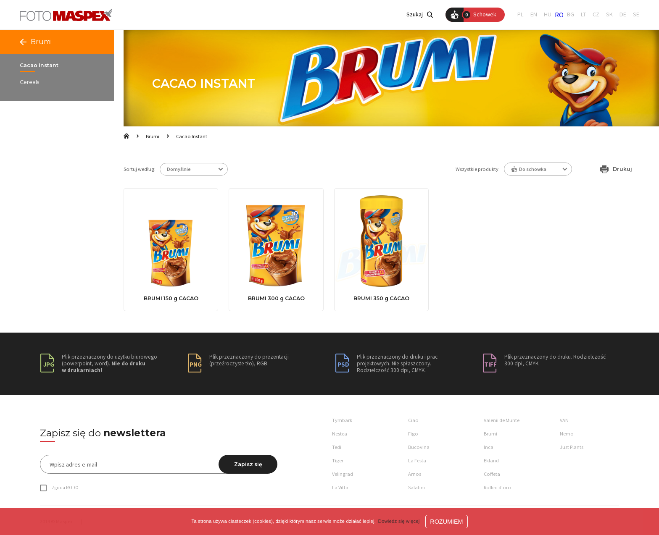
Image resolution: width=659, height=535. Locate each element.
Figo (413, 433)
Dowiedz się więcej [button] (399, 521)
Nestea (339, 433)
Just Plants (571, 447)
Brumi (152, 136)
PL (520, 14)
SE (636, 14)
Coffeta (492, 474)
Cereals (29, 82)
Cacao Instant (191, 136)
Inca (488, 447)
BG (570, 14)
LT (583, 14)
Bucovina (419, 447)
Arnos (414, 474)
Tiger (337, 460)
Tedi (336, 447)
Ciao (413, 420)
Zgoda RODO (65, 487)
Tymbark (342, 420)
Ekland (491, 460)
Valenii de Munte (501, 420)
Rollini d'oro (497, 487)
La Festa (417, 460)
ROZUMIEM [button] (446, 521)
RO (559, 14)
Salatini (416, 487)
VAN (564, 420)
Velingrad (342, 474)
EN (533, 14)
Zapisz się (248, 464)
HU (547, 14)
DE (622, 14)
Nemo (567, 433)
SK (609, 14)
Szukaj (419, 14)
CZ (596, 14)
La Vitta (340, 487)
